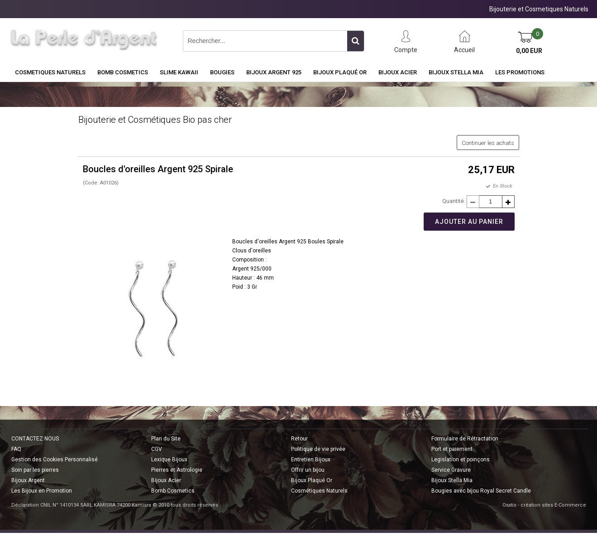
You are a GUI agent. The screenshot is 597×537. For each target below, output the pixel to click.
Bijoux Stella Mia (456, 72)
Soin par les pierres (35, 470)
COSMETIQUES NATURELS (50, 72)
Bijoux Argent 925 (273, 72)
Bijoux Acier (397, 72)
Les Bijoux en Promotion (41, 491)
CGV (156, 449)
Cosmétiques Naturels (319, 491)
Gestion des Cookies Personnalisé (54, 459)
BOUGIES (222, 72)
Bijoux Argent (28, 480)
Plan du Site (166, 438)
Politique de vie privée (318, 449)
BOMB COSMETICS (122, 72)
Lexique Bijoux (169, 459)
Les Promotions (519, 72)
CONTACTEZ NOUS (35, 438)
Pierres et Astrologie (176, 470)
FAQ (16, 449)
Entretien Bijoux (310, 459)
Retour (299, 438)
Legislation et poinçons (460, 459)
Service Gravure (451, 470)
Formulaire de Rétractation (464, 438)
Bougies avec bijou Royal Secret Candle (481, 491)
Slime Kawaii (179, 72)
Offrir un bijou (308, 470)
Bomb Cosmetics (173, 491)
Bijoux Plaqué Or (340, 72)
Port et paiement (452, 449)
